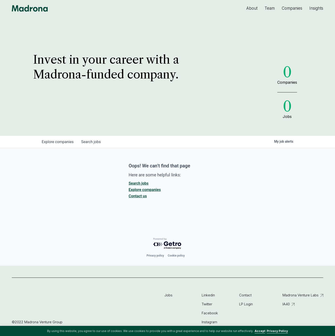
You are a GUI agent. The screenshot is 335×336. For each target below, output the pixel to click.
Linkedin (208, 295)
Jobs (168, 295)
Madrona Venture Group (30, 8)
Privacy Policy (277, 331)
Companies (292, 8)
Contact (245, 295)
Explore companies (145, 189)
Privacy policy (155, 255)
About (251, 8)
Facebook (210, 313)
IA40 (286, 304)
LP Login (246, 304)
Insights (316, 8)
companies (58, 142)
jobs (91, 142)
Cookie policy (176, 255)
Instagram (209, 322)
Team (270, 8)
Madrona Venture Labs (300, 295)
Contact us (138, 196)
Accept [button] (260, 331)
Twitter (207, 304)
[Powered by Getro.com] (167, 243)
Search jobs (138, 183)
